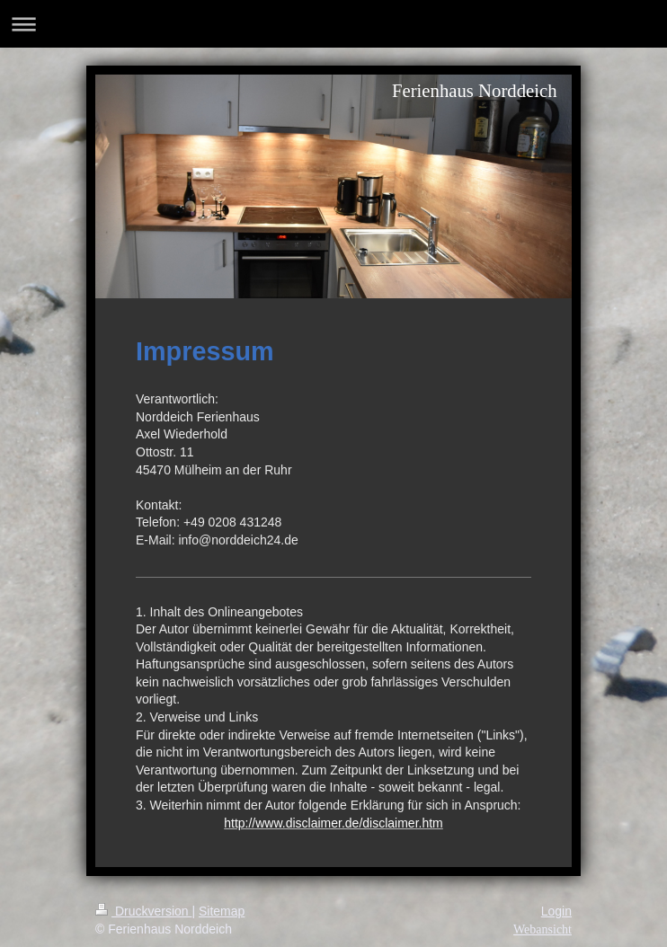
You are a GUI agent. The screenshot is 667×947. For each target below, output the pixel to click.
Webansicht (542, 929)
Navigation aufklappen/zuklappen (333, 23)
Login (556, 911)
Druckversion (143, 911)
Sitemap (222, 911)
